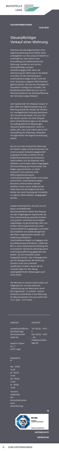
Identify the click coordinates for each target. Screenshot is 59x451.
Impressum (43, 437)
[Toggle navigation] (53, 4)
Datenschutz (42, 432)
